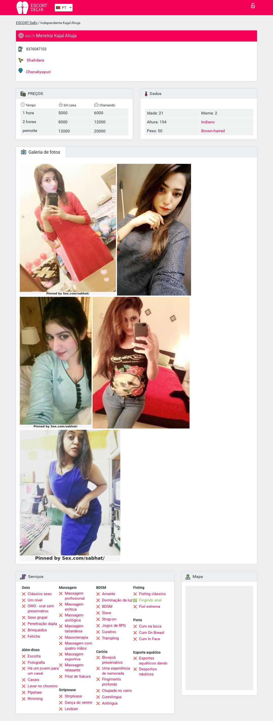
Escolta (34, 656)
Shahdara (31, 60)
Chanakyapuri (35, 71)
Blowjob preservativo (112, 660)
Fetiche (34, 636)
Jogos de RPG (114, 625)
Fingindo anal (150, 600)
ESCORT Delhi (26, 23)
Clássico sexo (40, 594)
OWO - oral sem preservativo (41, 608)
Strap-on (109, 619)
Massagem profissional (75, 596)
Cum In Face (149, 639)
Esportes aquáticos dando (153, 661)
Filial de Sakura (78, 676)
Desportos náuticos (148, 671)
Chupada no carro (117, 690)
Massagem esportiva (74, 656)
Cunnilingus (112, 697)
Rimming (35, 698)
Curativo (109, 632)
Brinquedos (37, 630)
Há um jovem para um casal (43, 671)
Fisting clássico (152, 594)
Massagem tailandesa (74, 628)
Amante (108, 594)
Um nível (35, 600)
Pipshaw (35, 692)
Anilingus (110, 703)
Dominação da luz (117, 600)
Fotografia (36, 662)
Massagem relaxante (74, 667)
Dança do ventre (78, 702)
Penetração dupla (42, 623)
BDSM (107, 606)
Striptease (73, 696)
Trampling (110, 638)
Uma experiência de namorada (116, 671)
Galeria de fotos (40, 152)
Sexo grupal (37, 617)
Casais (33, 679)
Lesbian (71, 709)
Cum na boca (150, 626)
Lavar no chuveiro (43, 686)
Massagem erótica (74, 607)
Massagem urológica (74, 617)
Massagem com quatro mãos (78, 646)
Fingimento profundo (111, 682)
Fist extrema (149, 606)
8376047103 (36, 49)
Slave (106, 613)
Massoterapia (76, 637)
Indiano (208, 122)
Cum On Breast (151, 632)
